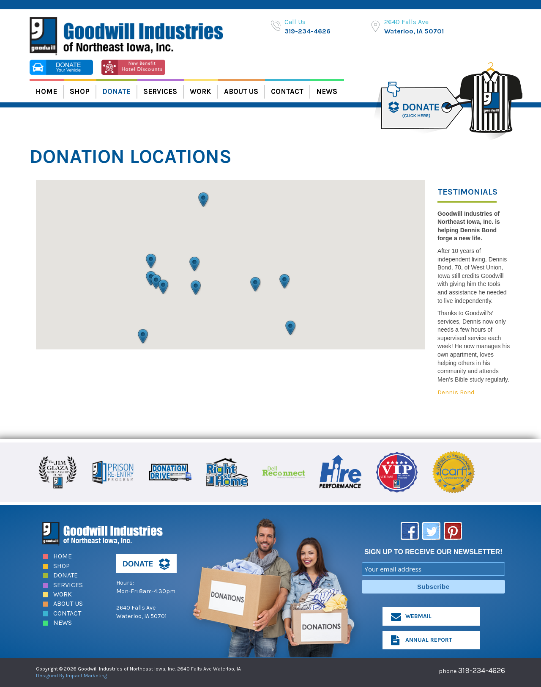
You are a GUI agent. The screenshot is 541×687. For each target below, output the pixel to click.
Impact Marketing (86, 676)
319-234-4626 (307, 31)
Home (46, 91)
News (326, 91)
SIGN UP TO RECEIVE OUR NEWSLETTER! (433, 551)
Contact (287, 91)
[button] (155, 281)
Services (160, 91)
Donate (116, 91)
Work (200, 91)
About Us (241, 91)
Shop (80, 91)
